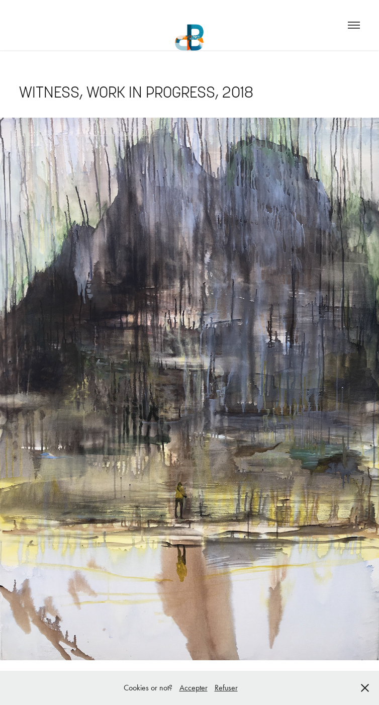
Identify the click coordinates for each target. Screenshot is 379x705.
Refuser (226, 687)
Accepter (193, 687)
